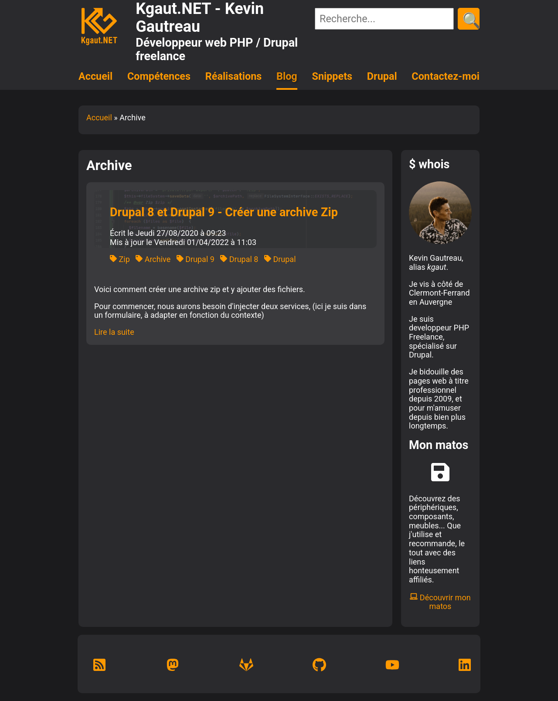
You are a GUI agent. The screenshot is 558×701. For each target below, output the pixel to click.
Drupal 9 (195, 259)
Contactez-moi (446, 76)
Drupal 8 (239, 259)
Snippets (332, 76)
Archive (153, 259)
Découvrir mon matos (440, 602)
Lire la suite (114, 332)
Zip (120, 259)
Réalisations (233, 76)
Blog (286, 76)
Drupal (382, 76)
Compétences (159, 76)
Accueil (95, 76)
